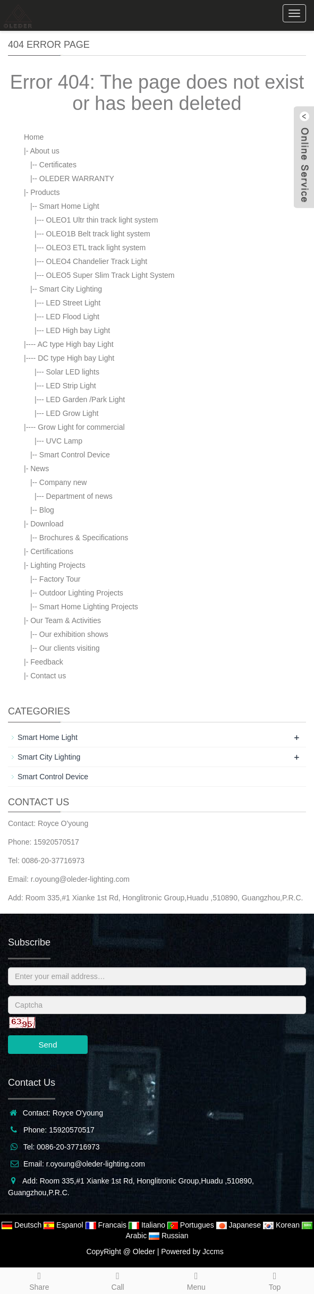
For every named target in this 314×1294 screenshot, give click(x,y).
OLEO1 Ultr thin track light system (102, 220)
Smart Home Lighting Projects (88, 606)
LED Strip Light (71, 385)
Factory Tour (60, 579)
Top (274, 1279)
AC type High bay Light (75, 344)
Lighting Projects (58, 565)
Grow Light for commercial (81, 427)
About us (44, 151)
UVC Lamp (64, 441)
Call (118, 1279)
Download (46, 524)
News (39, 468)
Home (34, 137)
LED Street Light (73, 303)
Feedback (46, 662)
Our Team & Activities (65, 620)
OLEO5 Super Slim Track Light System (110, 275)
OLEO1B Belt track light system (98, 233)
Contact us (48, 675)
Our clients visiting (69, 648)
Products (45, 192)
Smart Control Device (74, 454)
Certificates (58, 164)
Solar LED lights (72, 372)
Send (47, 1044)
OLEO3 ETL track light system (96, 247)
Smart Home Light (69, 206)
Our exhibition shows (73, 634)
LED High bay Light (78, 330)
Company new (63, 482)
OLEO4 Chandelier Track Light (97, 261)
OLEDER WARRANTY (76, 178)
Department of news (79, 496)
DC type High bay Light (76, 358)
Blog (46, 510)
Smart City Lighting (70, 289)
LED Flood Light (72, 316)
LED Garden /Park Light (85, 399)
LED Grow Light (72, 413)
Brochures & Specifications (83, 537)
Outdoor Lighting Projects (81, 593)
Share (39, 1279)
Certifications (51, 551)
